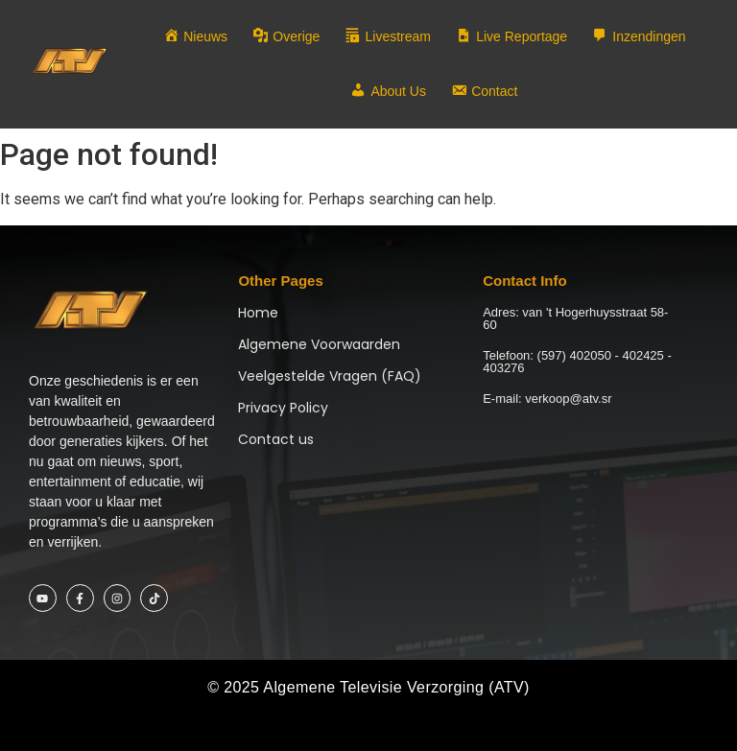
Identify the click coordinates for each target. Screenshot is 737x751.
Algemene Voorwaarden (319, 344)
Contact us (276, 439)
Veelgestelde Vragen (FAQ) (329, 376)
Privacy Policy (283, 407)
